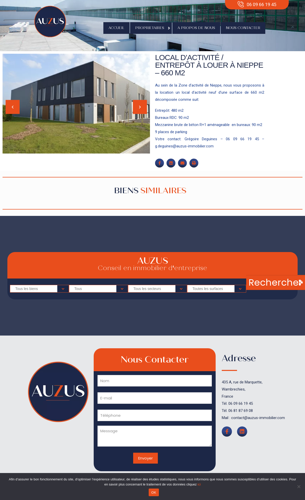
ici (199, 484)
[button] (13, 107)
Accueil (116, 28)
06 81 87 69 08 (240, 410)
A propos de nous (196, 28)
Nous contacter (243, 28)
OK (153, 492)
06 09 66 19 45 (240, 403)
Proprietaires (151, 28)
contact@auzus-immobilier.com (258, 417)
